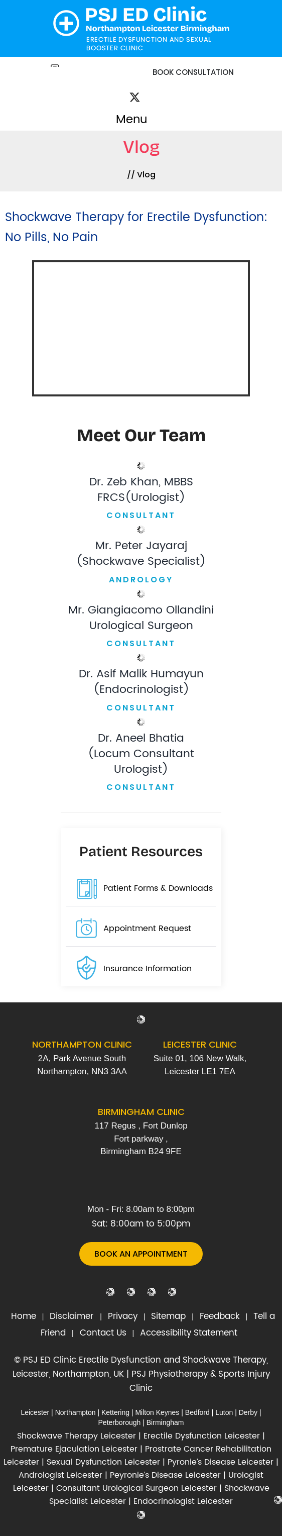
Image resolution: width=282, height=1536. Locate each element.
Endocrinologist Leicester (183, 1501)
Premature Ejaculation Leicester (74, 1449)
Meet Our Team (141, 435)
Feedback (220, 1316)
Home (23, 1316)
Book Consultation (193, 72)
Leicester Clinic (200, 1044)
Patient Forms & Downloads (158, 888)
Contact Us (103, 1333)
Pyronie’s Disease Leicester (220, 1462)
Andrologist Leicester (60, 1475)
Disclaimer (73, 1316)
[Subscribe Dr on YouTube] (157, 91)
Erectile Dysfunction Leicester (202, 1436)
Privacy (122, 1316)
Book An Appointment (141, 1254)
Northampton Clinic (82, 1044)
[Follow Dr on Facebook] (123, 91)
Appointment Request (147, 928)
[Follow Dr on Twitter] (134, 99)
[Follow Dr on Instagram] (147, 91)
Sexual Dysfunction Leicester (103, 1462)
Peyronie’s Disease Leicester (165, 1475)
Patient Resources (141, 851)
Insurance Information (147, 968)
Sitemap (168, 1316)
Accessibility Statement (188, 1333)
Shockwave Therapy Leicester (76, 1436)
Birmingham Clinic (141, 1111)
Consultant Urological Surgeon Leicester (136, 1488)
